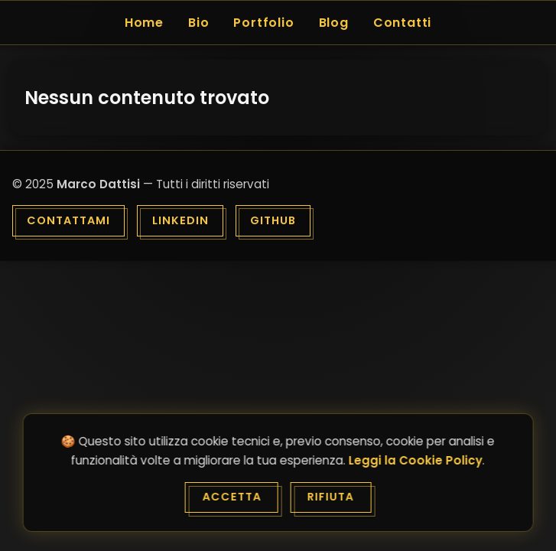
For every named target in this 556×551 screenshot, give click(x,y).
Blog (334, 22)
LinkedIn (180, 220)
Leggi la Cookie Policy (416, 460)
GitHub (273, 220)
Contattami (68, 220)
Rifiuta (330, 496)
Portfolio (263, 22)
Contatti (402, 22)
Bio (198, 22)
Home (144, 22)
